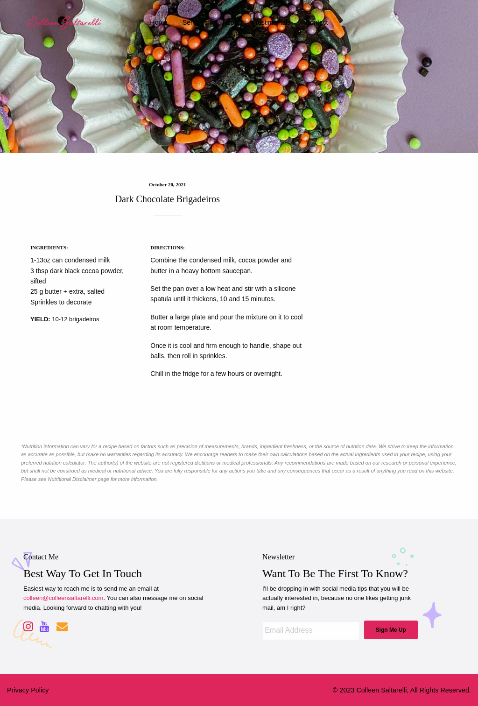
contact (316, 22)
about (231, 22)
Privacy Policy (28, 690)
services (195, 22)
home (159, 22)
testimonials (272, 22)
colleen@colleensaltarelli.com (63, 597)
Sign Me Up (391, 630)
